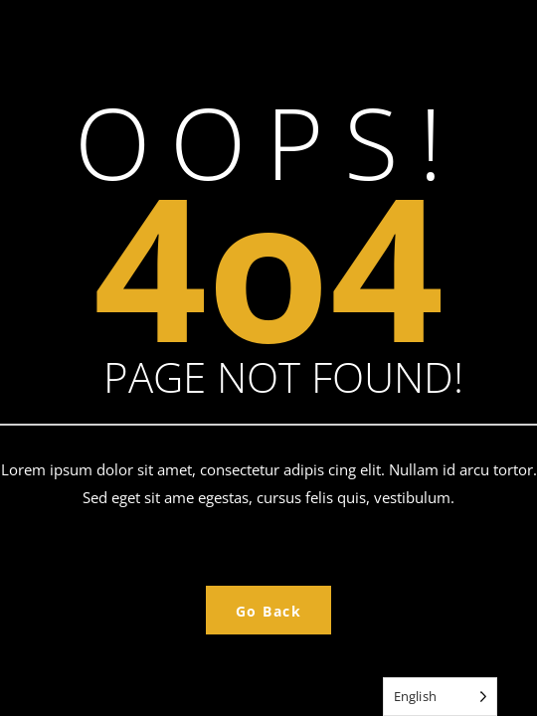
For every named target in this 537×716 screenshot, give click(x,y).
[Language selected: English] (440, 696)
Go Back (269, 611)
